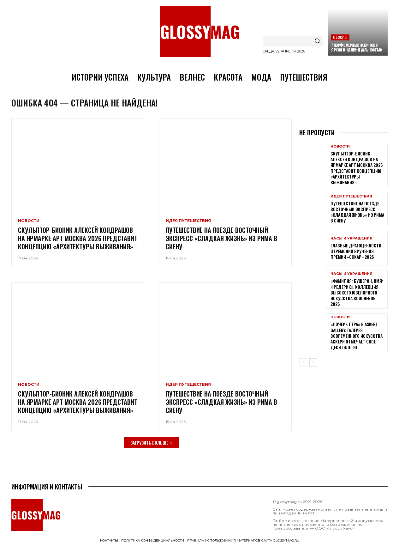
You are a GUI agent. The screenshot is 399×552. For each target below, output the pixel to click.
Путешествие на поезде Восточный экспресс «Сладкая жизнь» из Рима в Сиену (221, 243)
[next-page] (313, 367)
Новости (28, 225)
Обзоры (340, 37)
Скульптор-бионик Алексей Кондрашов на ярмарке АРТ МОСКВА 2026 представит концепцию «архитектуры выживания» (77, 243)
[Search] (317, 41)
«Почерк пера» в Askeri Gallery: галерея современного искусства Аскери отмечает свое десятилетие (357, 340)
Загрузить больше (151, 447)
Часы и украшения (351, 243)
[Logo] (199, 31)
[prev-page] (303, 367)
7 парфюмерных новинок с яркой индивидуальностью (356, 47)
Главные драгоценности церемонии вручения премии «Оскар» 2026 (356, 256)
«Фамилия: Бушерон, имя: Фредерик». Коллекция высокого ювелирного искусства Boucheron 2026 (357, 297)
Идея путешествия (188, 225)
